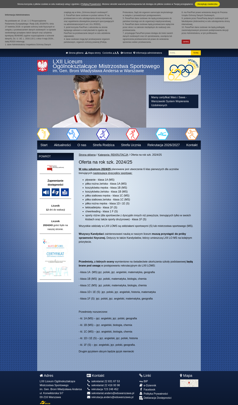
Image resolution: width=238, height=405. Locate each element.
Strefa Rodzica (104, 145)
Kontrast (126, 53)
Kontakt (192, 145)
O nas (82, 145)
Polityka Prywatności (153, 393)
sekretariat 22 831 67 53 (103, 381)
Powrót (45, 156)
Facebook (147, 389)
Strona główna (74, 53)
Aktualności (62, 145)
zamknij (186, 42)
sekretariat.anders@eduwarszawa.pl (110, 393)
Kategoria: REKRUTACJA (113, 154)
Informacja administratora (148, 53)
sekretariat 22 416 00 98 (103, 385)
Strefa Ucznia (131, 145)
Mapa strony (93, 53)
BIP (143, 381)
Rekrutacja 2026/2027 (163, 145)
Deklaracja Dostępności (155, 398)
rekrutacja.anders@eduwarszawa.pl (110, 397)
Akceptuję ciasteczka (207, 4)
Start (43, 145)
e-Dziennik (147, 385)
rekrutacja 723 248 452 (102, 389)
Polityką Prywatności (91, 4)
